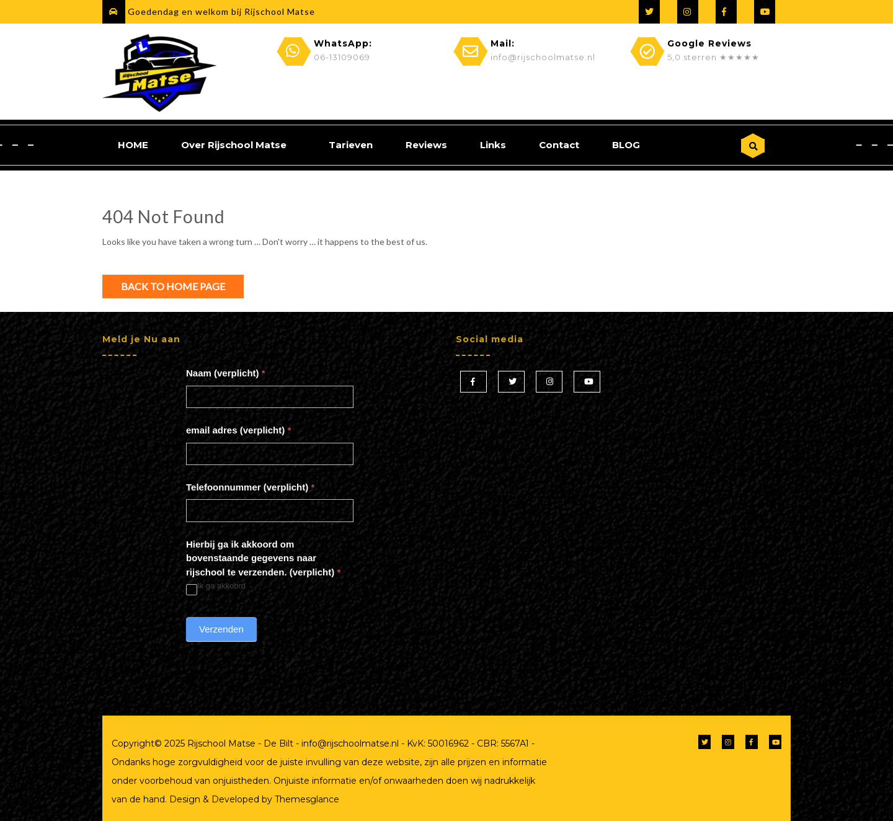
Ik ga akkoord (216, 586)
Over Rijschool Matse (234, 145)
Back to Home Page (173, 286)
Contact (559, 145)
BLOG (626, 145)
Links (493, 145)
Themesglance (305, 799)
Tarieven (351, 145)
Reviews (426, 145)
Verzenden (221, 629)
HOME (133, 145)
